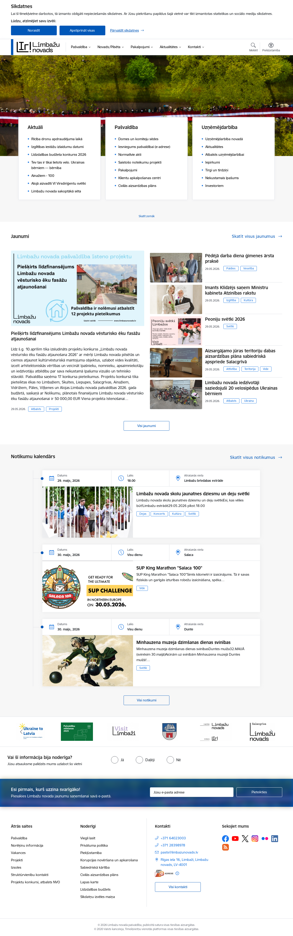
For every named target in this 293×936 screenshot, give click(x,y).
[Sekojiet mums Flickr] (264, 838)
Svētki (230, 326)
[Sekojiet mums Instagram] (255, 838)
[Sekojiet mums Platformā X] (245, 838)
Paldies (231, 268)
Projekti (54, 409)
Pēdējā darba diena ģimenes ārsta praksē (239, 258)
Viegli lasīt (87, 838)
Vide (266, 369)
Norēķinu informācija (27, 845)
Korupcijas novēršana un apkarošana (109, 860)
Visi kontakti (178, 887)
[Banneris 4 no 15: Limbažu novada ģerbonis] (169, 731)
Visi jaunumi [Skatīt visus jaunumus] (146, 426)
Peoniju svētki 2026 (225, 319)
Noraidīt (34, 30)
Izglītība (231, 300)
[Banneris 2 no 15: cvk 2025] (77, 731)
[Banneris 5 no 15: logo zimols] (216, 731)
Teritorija (249, 369)
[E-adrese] (164, 873)
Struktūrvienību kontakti (29, 875)
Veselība (248, 268)
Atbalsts (36, 409)
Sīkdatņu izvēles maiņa (97, 897)
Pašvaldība (19, 838)
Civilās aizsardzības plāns (99, 875)
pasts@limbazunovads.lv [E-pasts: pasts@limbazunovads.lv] (179, 852)
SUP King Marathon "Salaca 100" (169, 568)
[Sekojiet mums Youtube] (235, 838)
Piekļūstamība (91, 853)
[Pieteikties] (259, 792)
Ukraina (249, 400)
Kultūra (248, 300)
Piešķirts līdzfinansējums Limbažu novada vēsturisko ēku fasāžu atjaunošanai (75, 336)
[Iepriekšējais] (21, 731)
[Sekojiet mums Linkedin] (274, 838)
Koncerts (159, 513)
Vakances (18, 853)
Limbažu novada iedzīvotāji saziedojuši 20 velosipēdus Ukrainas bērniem (241, 388)
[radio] (117, 760)
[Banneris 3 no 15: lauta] (123, 731)
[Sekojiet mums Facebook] (225, 838)
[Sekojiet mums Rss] (225, 847)
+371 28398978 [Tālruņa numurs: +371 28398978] (173, 845)
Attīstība (231, 369)
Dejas (142, 513)
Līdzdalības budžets (95, 889)
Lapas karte (89, 882)
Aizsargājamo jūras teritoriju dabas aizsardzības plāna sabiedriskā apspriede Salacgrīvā (240, 356)
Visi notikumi (146, 700)
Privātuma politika (94, 845)
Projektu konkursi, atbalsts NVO (35, 882)
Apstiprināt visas (82, 30)
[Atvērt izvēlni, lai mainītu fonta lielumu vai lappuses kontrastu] (271, 47)
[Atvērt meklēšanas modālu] (253, 47)
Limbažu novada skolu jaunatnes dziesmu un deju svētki (193, 493)
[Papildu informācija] (177, 873)
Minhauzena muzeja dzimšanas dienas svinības (183, 642)
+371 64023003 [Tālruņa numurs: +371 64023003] (173, 838)
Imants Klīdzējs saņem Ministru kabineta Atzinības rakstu (236, 290)
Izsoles (16, 867)
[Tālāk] (272, 731)
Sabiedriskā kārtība (95, 867)
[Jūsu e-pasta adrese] (191, 792)
